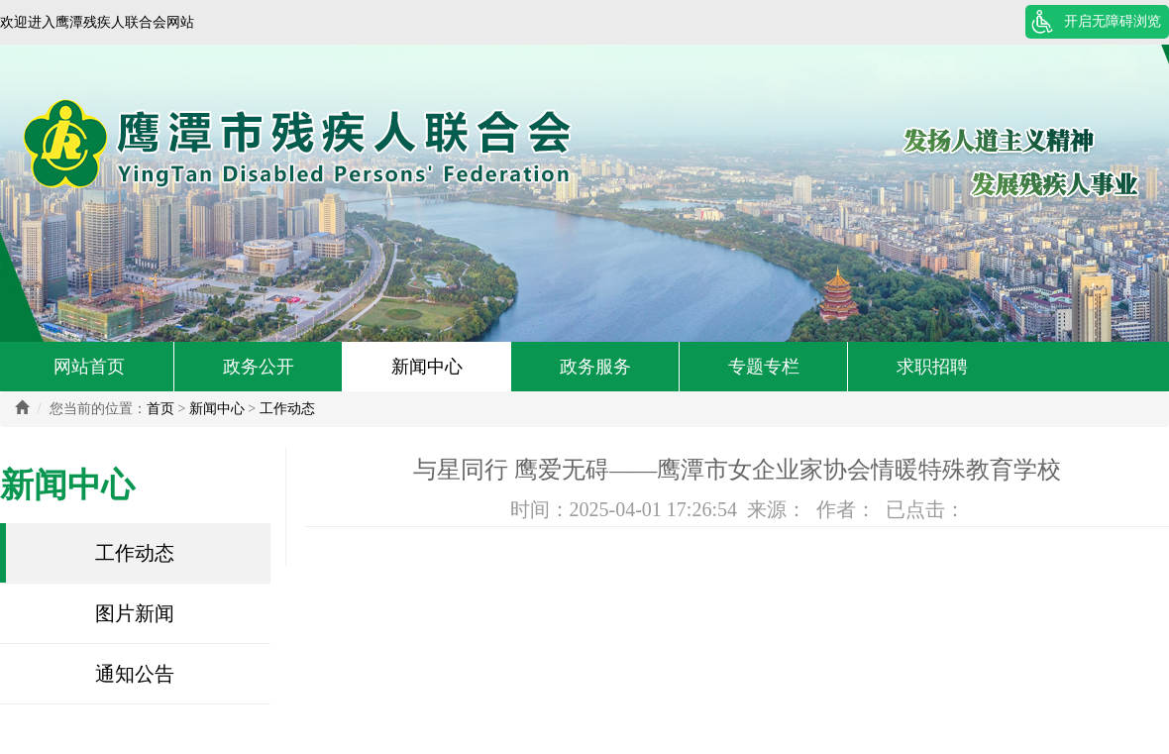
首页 (160, 408)
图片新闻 (134, 613)
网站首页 (89, 367)
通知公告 (134, 674)
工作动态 (287, 408)
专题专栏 (763, 367)
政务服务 (595, 367)
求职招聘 (932, 367)
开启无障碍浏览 (1112, 21)
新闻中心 (427, 367)
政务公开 (258, 367)
